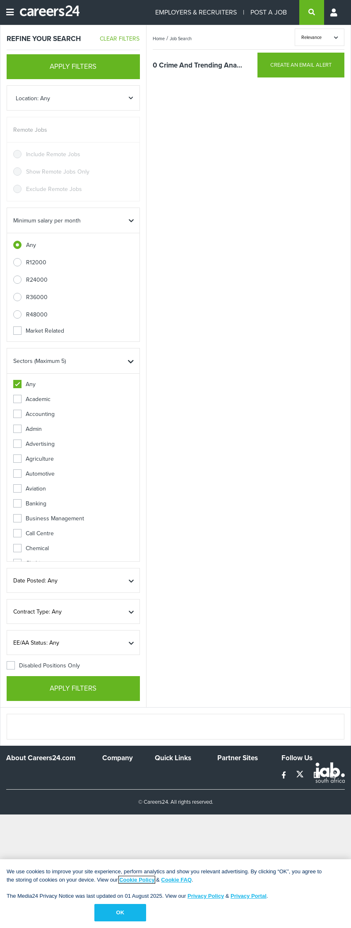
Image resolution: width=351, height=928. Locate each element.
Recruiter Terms (175, 833)
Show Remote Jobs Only (57, 171)
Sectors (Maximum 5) (39, 361)
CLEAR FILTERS (119, 38)
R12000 (36, 262)
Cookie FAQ (176, 880)
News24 (227, 785)
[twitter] (300, 775)
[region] (175, 893)
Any (31, 245)
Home (159, 38)
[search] (311, 12)
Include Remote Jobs (53, 154)
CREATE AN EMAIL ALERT (301, 65)
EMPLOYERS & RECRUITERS (196, 12)
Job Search (181, 38)
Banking (29, 503)
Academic (31, 399)
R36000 (37, 297)
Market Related (38, 330)
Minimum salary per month (47, 220)
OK (120, 912)
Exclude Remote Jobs (54, 189)
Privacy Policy (206, 896)
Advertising (34, 444)
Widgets (165, 821)
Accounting (34, 414)
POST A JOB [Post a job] (268, 12)
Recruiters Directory (168, 777)
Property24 (231, 796)
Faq (159, 844)
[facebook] (284, 775)
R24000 (37, 280)
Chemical (31, 548)
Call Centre (33, 533)
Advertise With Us (120, 789)
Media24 (228, 807)
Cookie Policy (136, 880)
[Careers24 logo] (46, 12)
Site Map (166, 792)
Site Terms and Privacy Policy (173, 807)
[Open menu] (10, 12)
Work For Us (118, 774)
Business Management (48, 518)
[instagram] (333, 775)
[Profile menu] (334, 12)
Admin (27, 429)
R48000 (37, 314)
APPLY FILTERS (73, 66)
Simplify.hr (230, 774)
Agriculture (33, 458)
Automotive (34, 473)
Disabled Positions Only (43, 665)
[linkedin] (318, 775)
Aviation (29, 488)
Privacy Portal (249, 896)
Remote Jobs (30, 130)
